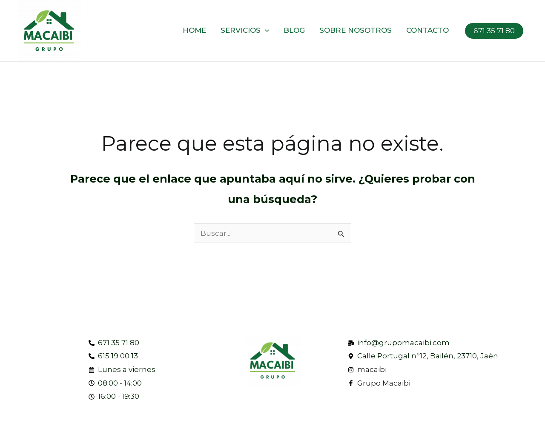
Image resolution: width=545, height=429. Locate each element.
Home (194, 30)
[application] (265, 30)
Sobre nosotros (355, 30)
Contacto (427, 30)
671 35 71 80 (494, 30)
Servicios (245, 30)
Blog (294, 30)
